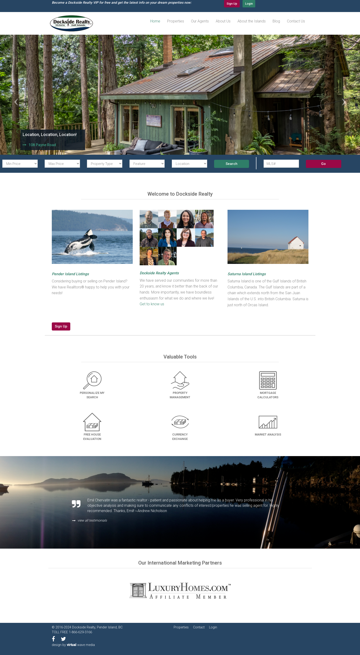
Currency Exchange (180, 426)
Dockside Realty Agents (159, 273)
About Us (223, 21)
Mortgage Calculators (267, 385)
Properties (175, 21)
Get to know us (152, 304)
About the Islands (251, 21)
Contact (199, 627)
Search (231, 164)
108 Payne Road (42, 145)
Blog (276, 21)
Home (155, 21)
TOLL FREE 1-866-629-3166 (72, 632)
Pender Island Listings (70, 274)
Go (323, 164)
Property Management (180, 385)
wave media (81, 645)
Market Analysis (268, 424)
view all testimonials (92, 520)
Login (249, 3)
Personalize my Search (92, 385)
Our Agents (200, 21)
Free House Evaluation (92, 426)
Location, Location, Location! (50, 134)
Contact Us (296, 21)
